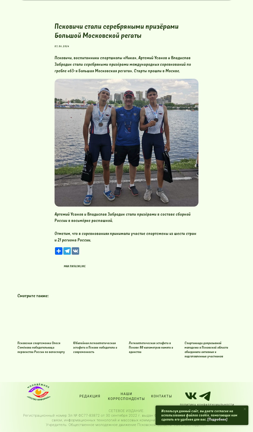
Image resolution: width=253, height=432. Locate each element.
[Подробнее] (217, 419)
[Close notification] (245, 409)
